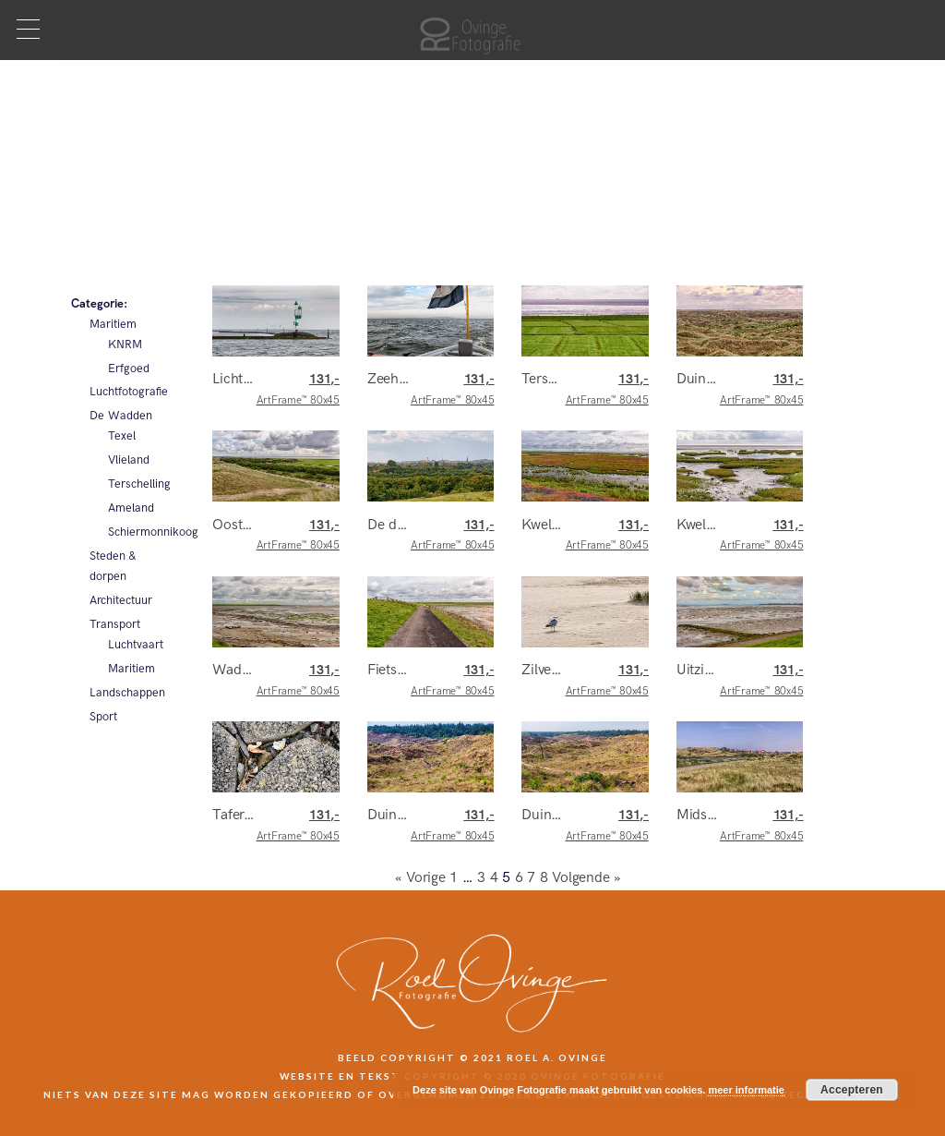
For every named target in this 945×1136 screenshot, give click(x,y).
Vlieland (129, 460)
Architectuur (121, 600)
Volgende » (586, 878)
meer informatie (746, 1089)
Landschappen (127, 692)
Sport (103, 716)
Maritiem (113, 324)
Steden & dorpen (113, 566)
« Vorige (420, 878)
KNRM (125, 344)
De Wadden (121, 415)
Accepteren (851, 1089)
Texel (122, 436)
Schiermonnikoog (137, 532)
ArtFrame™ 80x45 (298, 389)
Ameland (131, 508)
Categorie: (99, 303)
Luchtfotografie (128, 391)
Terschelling (137, 484)
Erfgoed (129, 368)
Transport (115, 624)
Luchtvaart (135, 644)
